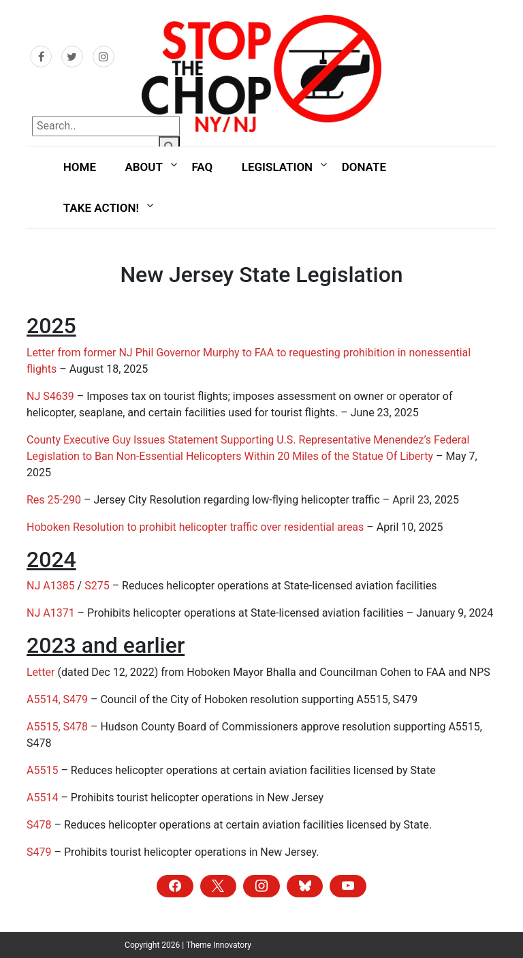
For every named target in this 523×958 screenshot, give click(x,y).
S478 (39, 824)
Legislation (277, 167)
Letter (40, 672)
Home (79, 167)
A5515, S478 (57, 726)
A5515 (42, 770)
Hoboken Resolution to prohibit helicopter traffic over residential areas (195, 527)
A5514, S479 (57, 699)
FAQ (201, 167)
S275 (96, 585)
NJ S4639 (50, 396)
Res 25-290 (55, 499)
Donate (364, 167)
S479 (39, 852)
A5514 (42, 797)
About (143, 167)
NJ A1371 (51, 612)
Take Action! (101, 208)
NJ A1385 (51, 585)
